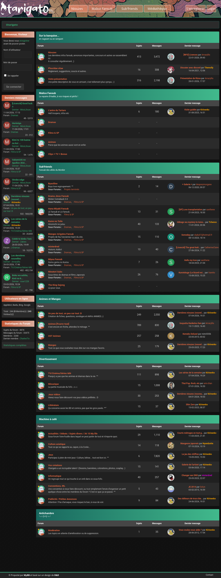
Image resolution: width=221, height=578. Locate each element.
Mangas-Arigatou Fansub (61, 234)
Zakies (23, 242)
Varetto (211, 272)
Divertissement (48, 359)
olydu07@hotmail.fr (203, 235)
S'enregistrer (195, 9)
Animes (52, 142)
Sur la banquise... (49, 35)
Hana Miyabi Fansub (58, 208)
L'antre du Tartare (57, 110)
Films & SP (16, 152)
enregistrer (24, 41)
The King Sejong (56, 285)
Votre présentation (57, 79)
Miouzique (53, 384)
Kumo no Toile (55, 221)
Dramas (14, 115)
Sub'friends (45, 166)
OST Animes (54, 336)
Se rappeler (11, 75)
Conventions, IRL (56, 486)
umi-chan (208, 383)
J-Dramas (15, 247)
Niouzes (78, 9)
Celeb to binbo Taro (22, 239)
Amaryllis (16, 262)
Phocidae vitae (55, 68)
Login (211, 9)
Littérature (53, 405)
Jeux (50, 454)
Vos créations (55, 465)
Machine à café (48, 419)
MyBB (27, 575)
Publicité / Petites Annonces (62, 499)
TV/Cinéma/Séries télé (21, 231)
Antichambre (46, 513)
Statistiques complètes (14, 345)
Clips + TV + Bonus (57, 154)
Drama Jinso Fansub (58, 196)
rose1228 (24, 281)
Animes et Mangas (50, 299)
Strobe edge (18, 179)
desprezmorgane (204, 184)
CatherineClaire (211, 247)
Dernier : (16, 110)
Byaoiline (52, 183)
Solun (202, 487)
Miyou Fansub (55, 259)
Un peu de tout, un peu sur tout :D (65, 313)
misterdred (53, 246)
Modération (54, 530)
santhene (210, 209)
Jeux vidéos (54, 394)
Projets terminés (71, 189)
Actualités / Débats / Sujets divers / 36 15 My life (72, 433)
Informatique (54, 476)
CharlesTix (25, 338)
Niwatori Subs (55, 271)
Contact (209, 574)
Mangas (52, 345)
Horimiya (16, 123)
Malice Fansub (47, 93)
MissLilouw (25, 110)
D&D (56, 575)
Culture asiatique (56, 444)
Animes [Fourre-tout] (58, 324)
